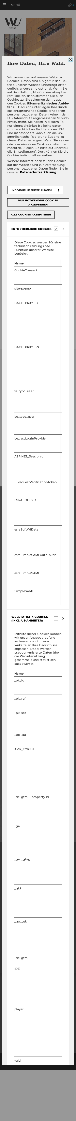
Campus (9, 662)
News (9, 212)
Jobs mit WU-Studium (19, 730)
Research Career (16, 718)
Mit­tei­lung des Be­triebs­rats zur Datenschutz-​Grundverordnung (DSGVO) (35, 434)
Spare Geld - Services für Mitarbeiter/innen (25, 287)
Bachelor (10, 514)
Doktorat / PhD (15, 526)
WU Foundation (15, 686)
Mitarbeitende (20, 813)
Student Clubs (14, 568)
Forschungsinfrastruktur (24, 618)
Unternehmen (19, 825)
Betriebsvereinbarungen (25, 275)
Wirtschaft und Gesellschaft (26, 656)
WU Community (20, 764)
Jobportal (11, 712)
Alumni (13, 788)
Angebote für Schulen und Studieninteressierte (24, 561)
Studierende (18, 776)
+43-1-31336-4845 (29, 417)
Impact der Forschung (21, 606)
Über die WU (12, 644)
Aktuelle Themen (19, 254)
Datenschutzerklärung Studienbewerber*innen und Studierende (38, 931)
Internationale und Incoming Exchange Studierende (34, 551)
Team (9, 223)
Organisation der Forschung (26, 612)
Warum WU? (12, 508)
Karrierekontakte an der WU (26, 736)
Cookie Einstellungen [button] (38, 941)
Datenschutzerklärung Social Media (38, 920)
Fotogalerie (14, 310)
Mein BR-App (15, 202)
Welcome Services (17, 724)
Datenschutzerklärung (38, 914)
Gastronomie (15, 331)
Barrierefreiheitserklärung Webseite (38, 906)
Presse (13, 800)
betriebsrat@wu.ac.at (38, 422)
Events (8, 680)
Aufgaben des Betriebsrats (27, 244)
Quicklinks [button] (71, 5)
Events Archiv (14, 674)
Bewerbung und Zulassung (24, 537)
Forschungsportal (18, 595)
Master (8, 520)
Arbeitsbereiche (18, 233)
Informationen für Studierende (28, 543)
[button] (12, 5)
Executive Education (19, 532)
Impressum (38, 898)
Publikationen (16, 264)
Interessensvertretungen (26, 321)
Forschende (12, 601)
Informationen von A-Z (24, 300)
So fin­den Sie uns (27, 469)
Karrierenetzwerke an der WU (27, 742)
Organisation (14, 650)
